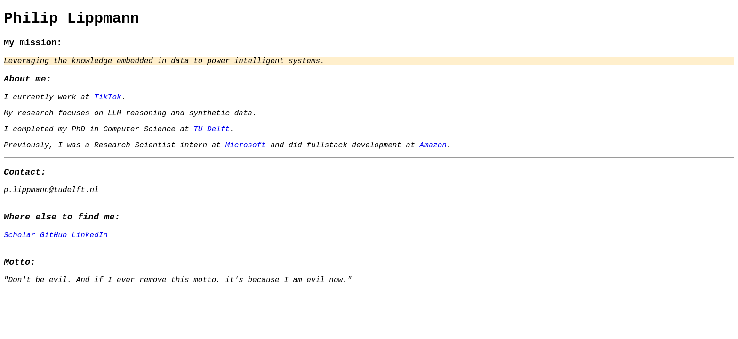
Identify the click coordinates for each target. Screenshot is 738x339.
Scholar (19, 258)
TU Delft (211, 142)
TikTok (107, 106)
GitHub (53, 258)
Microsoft (245, 159)
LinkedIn (90, 258)
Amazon (433, 159)
